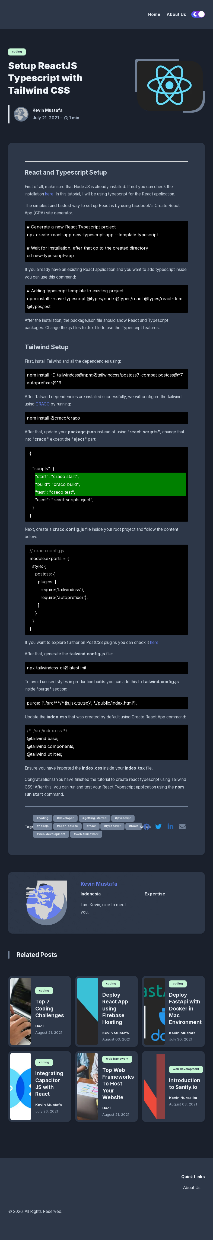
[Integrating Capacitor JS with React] (20, 1089)
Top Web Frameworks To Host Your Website (118, 1087)
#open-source (69, 827)
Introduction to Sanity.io (184, 1086)
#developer (66, 819)
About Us (176, 14)
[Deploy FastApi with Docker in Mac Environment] (154, 1014)
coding (17, 52)
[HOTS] (37, 14)
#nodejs (43, 827)
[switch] (198, 14)
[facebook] (145, 829)
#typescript (117, 827)
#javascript (127, 819)
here (49, 194)
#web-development (52, 836)
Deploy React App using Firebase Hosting (115, 1011)
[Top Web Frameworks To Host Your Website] (87, 1089)
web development (187, 1072)
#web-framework (89, 836)
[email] (182, 829)
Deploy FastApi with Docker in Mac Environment (185, 1011)
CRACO (43, 404)
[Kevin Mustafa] (23, 114)
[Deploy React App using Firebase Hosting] (87, 1014)
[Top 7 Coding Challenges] (20, 1014)
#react (94, 827)
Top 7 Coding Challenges (49, 1011)
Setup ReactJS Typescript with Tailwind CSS (45, 78)
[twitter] (157, 829)
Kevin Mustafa (99, 886)
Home (154, 14)
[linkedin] (170, 829)
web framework (118, 1062)
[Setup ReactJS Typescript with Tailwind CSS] (170, 86)
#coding (43, 819)
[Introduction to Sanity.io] (154, 1089)
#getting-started (97, 819)
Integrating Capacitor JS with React (49, 1086)
